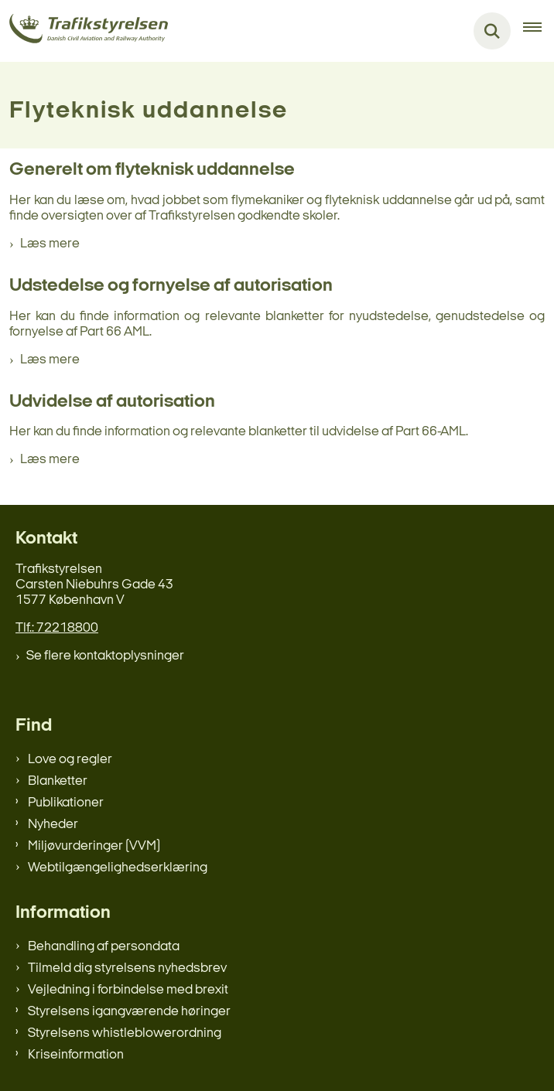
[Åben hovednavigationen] (538, 31)
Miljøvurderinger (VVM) (94, 846)
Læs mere (50, 244)
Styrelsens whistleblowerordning (124, 1033)
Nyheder (53, 824)
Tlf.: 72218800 (56, 628)
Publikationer (66, 803)
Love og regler (70, 759)
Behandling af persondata (104, 946)
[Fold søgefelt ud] (492, 30)
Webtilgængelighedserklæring (117, 868)
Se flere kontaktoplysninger (105, 656)
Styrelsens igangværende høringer (129, 1011)
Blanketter (57, 781)
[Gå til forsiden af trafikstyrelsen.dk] (84, 31)
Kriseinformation (76, 1055)
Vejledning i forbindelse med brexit (128, 990)
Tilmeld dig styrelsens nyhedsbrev (127, 968)
